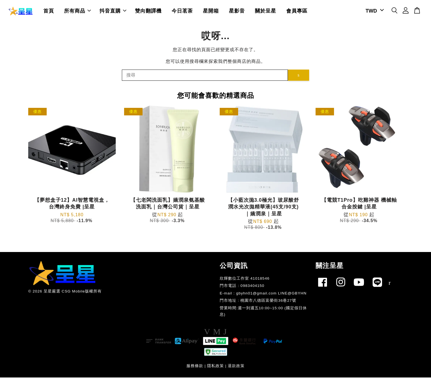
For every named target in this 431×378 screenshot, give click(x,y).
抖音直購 (113, 11)
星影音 (237, 11)
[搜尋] (205, 75)
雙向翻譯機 (148, 11)
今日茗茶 (182, 11)
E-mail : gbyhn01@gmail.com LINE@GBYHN (263, 294)
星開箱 (211, 11)
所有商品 (77, 11)
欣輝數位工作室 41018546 (244, 279)
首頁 (48, 11)
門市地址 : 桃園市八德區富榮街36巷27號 (258, 301)
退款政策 (236, 366)
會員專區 (296, 11)
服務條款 (194, 366)
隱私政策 (215, 366)
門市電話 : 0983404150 (242, 286)
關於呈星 (265, 11)
